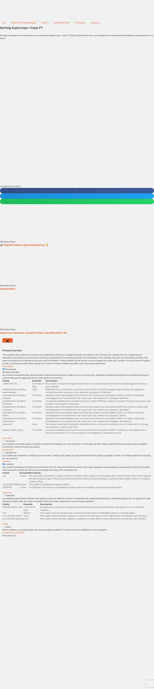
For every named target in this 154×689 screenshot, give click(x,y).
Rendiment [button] (7, 450)
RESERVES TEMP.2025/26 (23, 23)
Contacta (94, 23)
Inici (4, 23)
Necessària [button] (7, 366)
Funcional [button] (7, 438)
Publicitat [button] (7, 493)
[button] (77, 190)
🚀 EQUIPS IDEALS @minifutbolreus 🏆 (24, 245)
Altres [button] (5, 524)
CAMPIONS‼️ (7, 288)
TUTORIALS (80, 23)
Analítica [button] (6, 461)
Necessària (10, 369)
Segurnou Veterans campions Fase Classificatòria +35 (33, 332)
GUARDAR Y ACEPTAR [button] (13, 533)
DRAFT (44, 23)
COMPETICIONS (61, 23)
